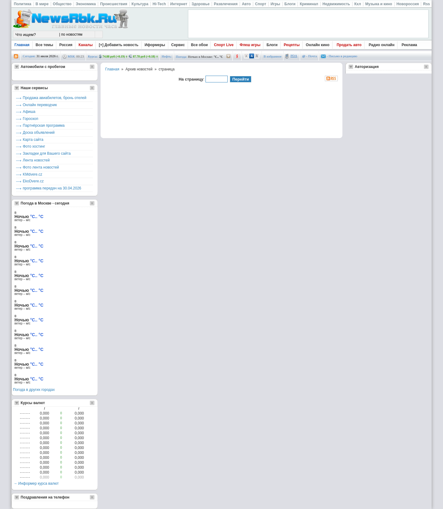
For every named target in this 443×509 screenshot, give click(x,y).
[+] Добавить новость (118, 45)
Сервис (178, 45)
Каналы (85, 45)
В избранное (273, 56)
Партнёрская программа (44, 125)
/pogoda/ (228, 56)
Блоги (271, 45)
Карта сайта (33, 139)
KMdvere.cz (32, 174)
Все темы (44, 45)
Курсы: (93, 56)
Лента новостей (36, 160)
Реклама (409, 45)
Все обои (199, 45)
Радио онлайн (382, 45)
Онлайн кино (317, 45)
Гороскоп (30, 119)
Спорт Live (223, 45)
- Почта (309, 56)
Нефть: (167, 56)
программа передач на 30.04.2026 (52, 188)
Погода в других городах (34, 390)
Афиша (29, 111)
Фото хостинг (34, 146)
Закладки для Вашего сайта (47, 153)
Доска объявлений (38, 132)
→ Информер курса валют (36, 483)
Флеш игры (250, 45)
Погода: (181, 56)
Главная (22, 45)
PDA (293, 56)
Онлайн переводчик (40, 105)
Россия (66, 45)
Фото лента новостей (41, 167)
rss (16, 56)
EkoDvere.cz (33, 181)
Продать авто (349, 45)
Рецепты (292, 45)
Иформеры (155, 45)
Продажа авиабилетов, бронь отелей (54, 98)
